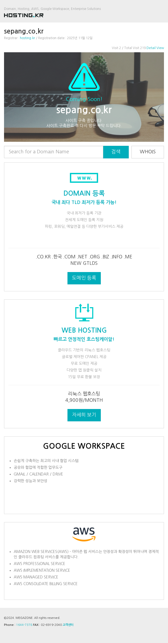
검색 (115, 151)
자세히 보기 (84, 414)
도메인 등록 (84, 278)
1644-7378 (24, 624)
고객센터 (68, 624)
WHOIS (148, 151)
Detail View (155, 48)
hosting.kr (27, 38)
